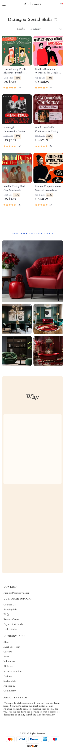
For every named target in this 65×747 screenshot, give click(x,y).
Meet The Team (11, 647)
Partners (7, 676)
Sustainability (10, 681)
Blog (6, 642)
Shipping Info (10, 610)
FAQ (6, 614)
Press (6, 657)
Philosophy (9, 686)
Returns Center (11, 619)
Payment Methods (13, 624)
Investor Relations (13, 671)
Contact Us (9, 605)
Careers (7, 652)
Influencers (9, 661)
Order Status (10, 629)
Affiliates (8, 666)
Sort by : (21, 29)
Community (9, 691)
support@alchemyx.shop (16, 593)
